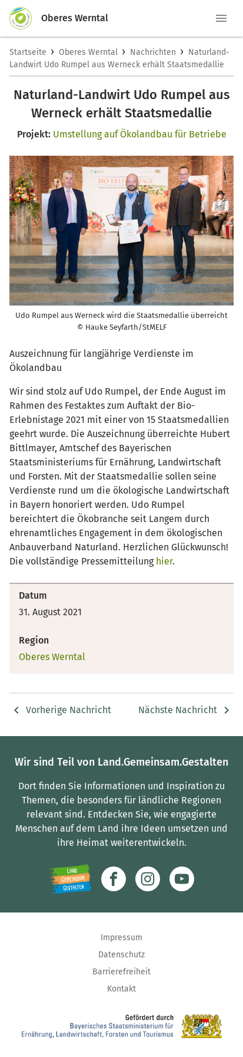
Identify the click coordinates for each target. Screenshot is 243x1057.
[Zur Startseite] (25, 18)
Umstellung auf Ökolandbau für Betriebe (140, 134)
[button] (221, 18)
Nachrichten (153, 52)
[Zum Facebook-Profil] (113, 878)
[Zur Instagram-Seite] (147, 878)
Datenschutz (121, 955)
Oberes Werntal (88, 52)
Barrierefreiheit (121, 972)
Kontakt (121, 989)
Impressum (121, 938)
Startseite (27, 52)
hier (163, 561)
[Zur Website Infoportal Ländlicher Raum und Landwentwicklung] (70, 879)
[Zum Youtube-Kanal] (181, 878)
